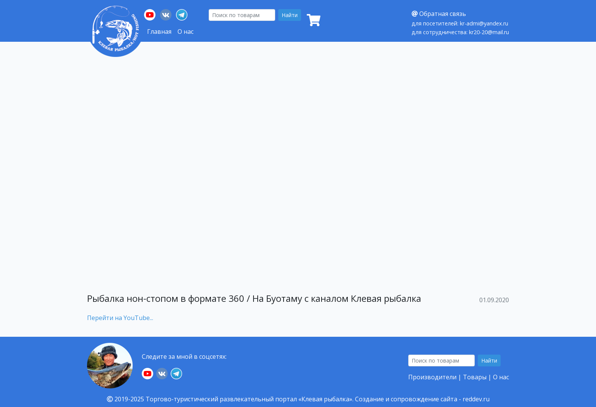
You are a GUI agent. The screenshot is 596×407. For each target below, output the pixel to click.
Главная (159, 31)
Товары (475, 377)
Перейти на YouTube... (120, 318)
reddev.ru (476, 399)
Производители (432, 377)
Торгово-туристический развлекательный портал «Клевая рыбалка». (249, 399)
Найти (290, 15)
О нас (185, 31)
